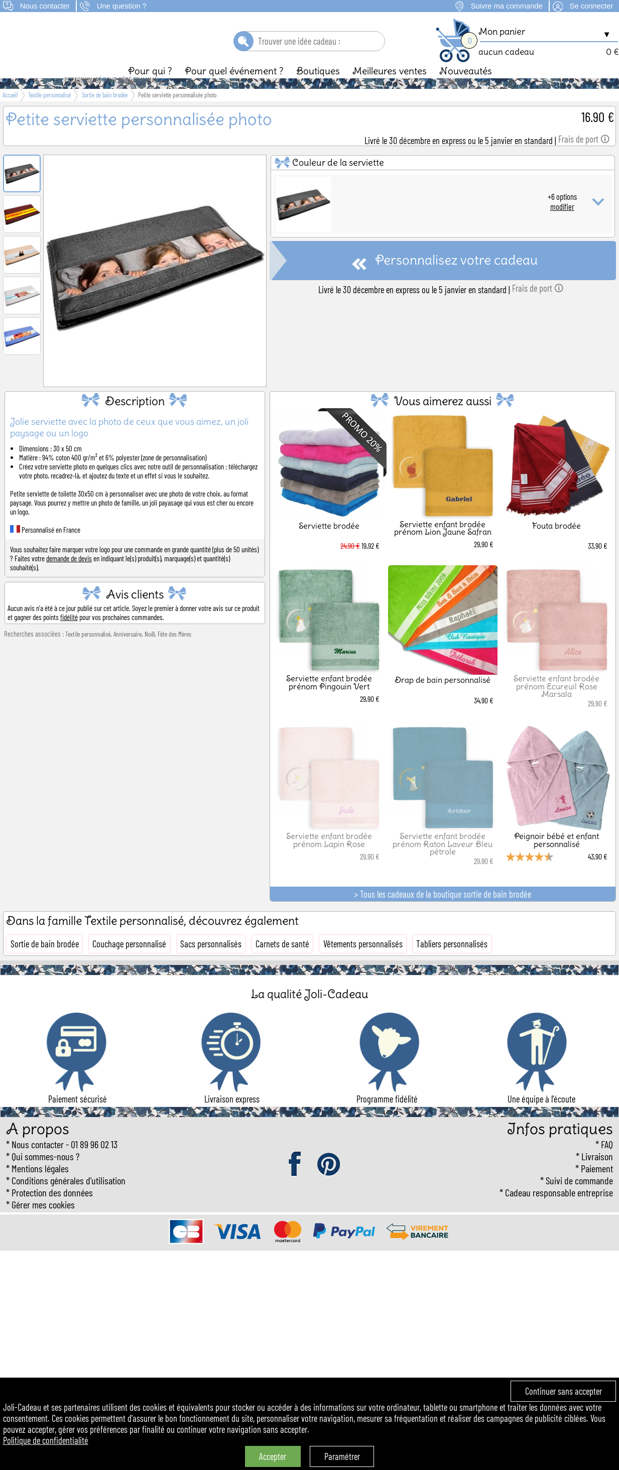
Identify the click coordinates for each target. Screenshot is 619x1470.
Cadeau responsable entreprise (559, 1209)
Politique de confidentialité (45, 1440)
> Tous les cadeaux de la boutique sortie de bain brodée (442, 911)
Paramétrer (342, 1456)
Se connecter (591, 6)
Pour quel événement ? (234, 88)
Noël (150, 651)
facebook (296, 1182)
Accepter (272, 1456)
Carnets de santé (282, 960)
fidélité (69, 634)
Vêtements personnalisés (363, 960)
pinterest (329, 1182)
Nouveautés (465, 88)
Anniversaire (127, 651)
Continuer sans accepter (563, 1391)
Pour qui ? (150, 88)
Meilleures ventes (389, 88)
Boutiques (318, 88)
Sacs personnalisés (210, 960)
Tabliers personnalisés (451, 960)
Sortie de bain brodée (45, 960)
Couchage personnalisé (129, 960)
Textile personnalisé (87, 651)
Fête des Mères (174, 651)
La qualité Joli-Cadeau (309, 1011)
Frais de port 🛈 (583, 156)
